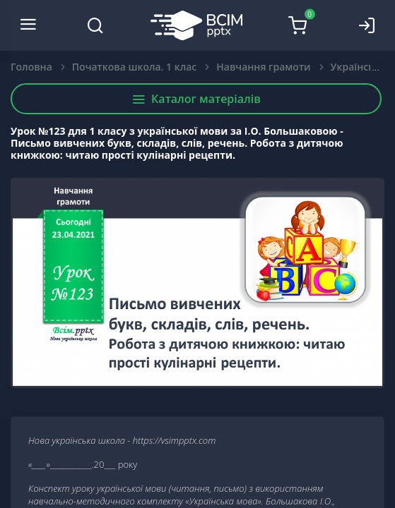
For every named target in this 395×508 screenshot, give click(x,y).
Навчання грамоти (263, 67)
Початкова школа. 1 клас (134, 67)
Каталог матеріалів (196, 99)
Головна (31, 67)
